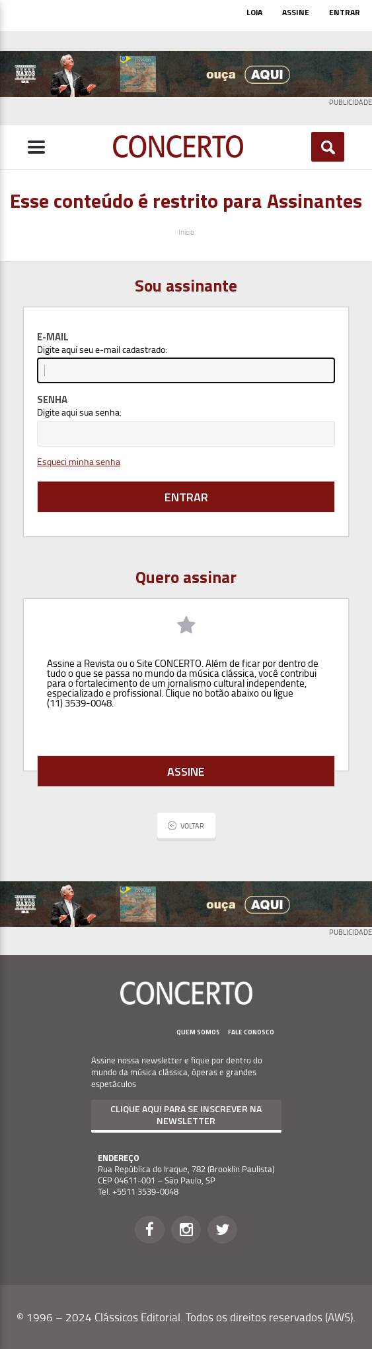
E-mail (53, 336)
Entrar (344, 12)
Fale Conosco (251, 1032)
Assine (295, 12)
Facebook (150, 1229)
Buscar (328, 147)
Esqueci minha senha (78, 461)
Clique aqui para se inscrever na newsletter (186, 1114)
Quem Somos (198, 1032)
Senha (52, 399)
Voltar (192, 826)
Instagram (186, 1229)
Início (186, 232)
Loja (254, 12)
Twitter (222, 1229)
